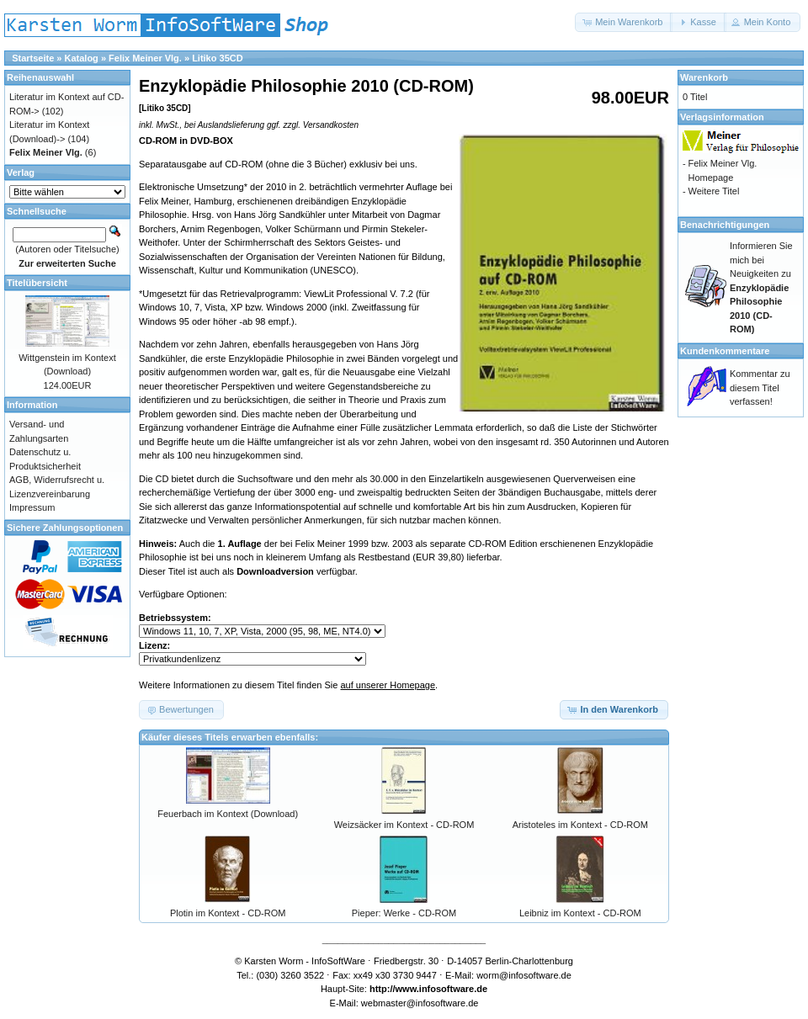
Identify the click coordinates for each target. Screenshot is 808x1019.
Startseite (33, 58)
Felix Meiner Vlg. (145, 58)
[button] (623, 22)
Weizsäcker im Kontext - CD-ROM (404, 825)
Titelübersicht (37, 283)
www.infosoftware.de (442, 989)
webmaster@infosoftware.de (420, 1003)
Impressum (32, 507)
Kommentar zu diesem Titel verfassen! (760, 387)
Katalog (81, 58)
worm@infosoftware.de (523, 975)
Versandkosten (331, 125)
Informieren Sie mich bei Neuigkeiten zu (761, 287)
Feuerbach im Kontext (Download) (227, 814)
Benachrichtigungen (724, 225)
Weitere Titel (713, 191)
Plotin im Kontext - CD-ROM (228, 913)
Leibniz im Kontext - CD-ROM (580, 913)
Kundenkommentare (724, 351)
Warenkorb (704, 77)
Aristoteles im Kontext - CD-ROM (580, 825)
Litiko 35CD (217, 58)
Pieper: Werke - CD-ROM (404, 913)
